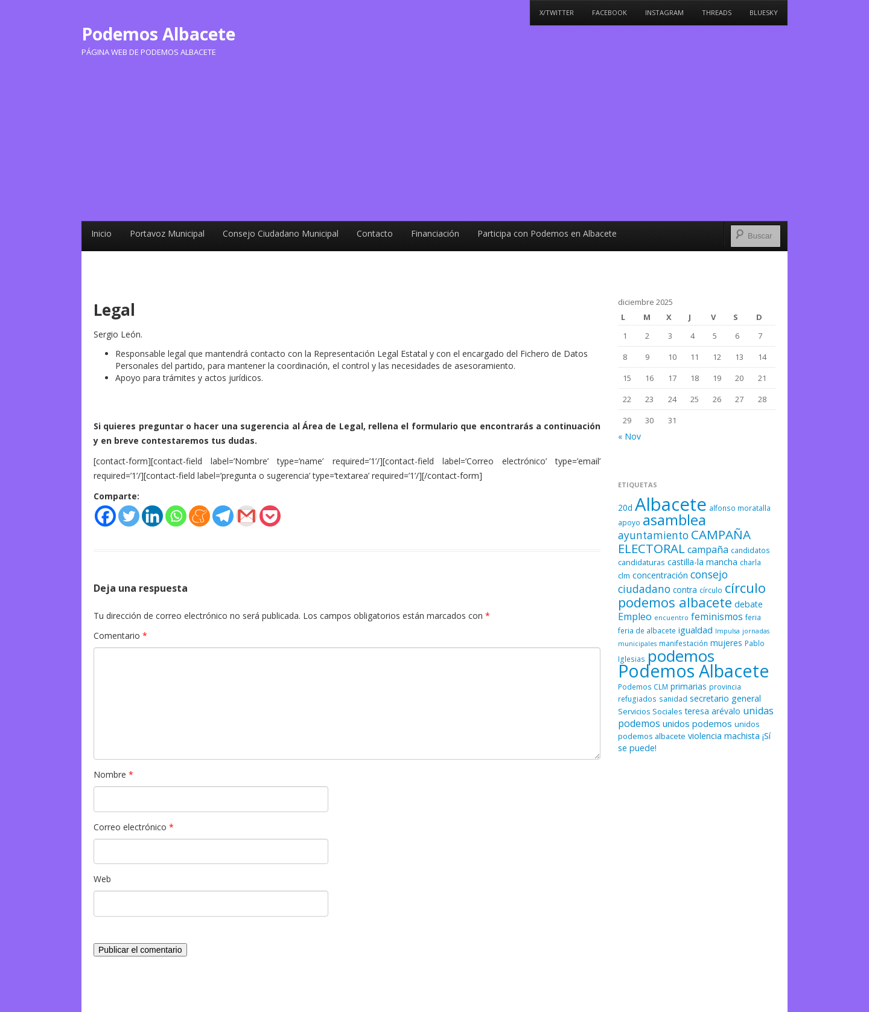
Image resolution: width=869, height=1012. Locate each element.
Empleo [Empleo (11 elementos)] (635, 616)
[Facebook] (105, 516)
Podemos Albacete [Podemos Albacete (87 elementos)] (693, 670)
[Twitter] (128, 516)
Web (102, 879)
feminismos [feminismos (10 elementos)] (717, 616)
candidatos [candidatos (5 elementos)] (750, 550)
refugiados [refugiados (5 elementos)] (637, 698)
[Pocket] (270, 516)
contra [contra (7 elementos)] (685, 589)
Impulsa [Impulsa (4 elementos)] (727, 631)
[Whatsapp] (175, 516)
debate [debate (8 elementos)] (748, 604)
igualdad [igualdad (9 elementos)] (695, 630)
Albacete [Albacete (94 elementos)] (671, 504)
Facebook (609, 12)
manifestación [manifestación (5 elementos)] (683, 643)
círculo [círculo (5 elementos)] (710, 590)
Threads (716, 12)
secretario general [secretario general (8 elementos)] (725, 698)
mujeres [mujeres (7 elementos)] (726, 643)
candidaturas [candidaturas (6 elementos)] (641, 562)
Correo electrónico (134, 827)
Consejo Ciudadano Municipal (281, 233)
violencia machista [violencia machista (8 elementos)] (724, 735)
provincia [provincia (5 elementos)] (725, 686)
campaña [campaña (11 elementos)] (707, 549)
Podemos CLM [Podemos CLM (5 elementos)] (643, 686)
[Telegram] (223, 516)
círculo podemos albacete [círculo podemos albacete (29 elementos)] (692, 594)
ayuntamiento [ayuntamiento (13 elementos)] (653, 535)
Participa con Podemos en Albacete (547, 233)
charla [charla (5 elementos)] (750, 562)
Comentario (120, 635)
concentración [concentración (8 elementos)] (660, 575)
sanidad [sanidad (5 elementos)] (673, 698)
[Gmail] (246, 516)
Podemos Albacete (158, 33)
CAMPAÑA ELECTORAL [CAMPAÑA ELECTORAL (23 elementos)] (684, 541)
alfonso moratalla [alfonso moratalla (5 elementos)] (740, 508)
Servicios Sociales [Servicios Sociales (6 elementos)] (650, 711)
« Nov (629, 436)
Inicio (101, 233)
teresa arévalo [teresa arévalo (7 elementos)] (712, 711)
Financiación (435, 233)
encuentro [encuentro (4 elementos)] (671, 617)
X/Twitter (557, 12)
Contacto (375, 233)
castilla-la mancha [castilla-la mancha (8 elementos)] (702, 562)
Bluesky (764, 12)
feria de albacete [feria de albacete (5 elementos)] (647, 630)
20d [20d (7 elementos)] (625, 507)
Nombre (113, 774)
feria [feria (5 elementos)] (753, 617)
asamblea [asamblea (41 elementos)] (674, 520)
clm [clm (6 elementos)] (624, 575)
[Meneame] (199, 516)
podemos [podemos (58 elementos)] (681, 656)
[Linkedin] (152, 516)
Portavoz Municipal (167, 233)
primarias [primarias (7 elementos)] (688, 686)
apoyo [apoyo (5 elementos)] (629, 522)
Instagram (664, 12)
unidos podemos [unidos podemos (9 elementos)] (697, 723)
